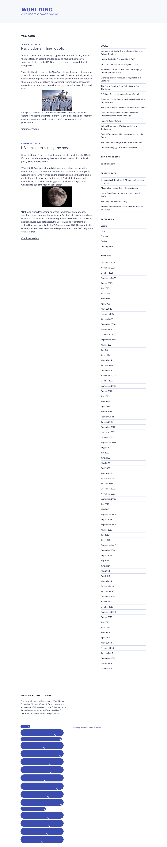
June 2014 (105, 566)
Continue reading (30, 129)
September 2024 (108, 339)
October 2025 (107, 273)
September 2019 (108, 514)
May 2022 (105, 463)
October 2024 (107, 334)
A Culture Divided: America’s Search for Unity (120, 94)
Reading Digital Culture (111, 121)
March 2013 (106, 643)
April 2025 (105, 304)
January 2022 (107, 483)
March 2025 (106, 309)
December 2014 (108, 550)
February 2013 (107, 648)
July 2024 (105, 350)
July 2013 (105, 622)
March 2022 (106, 473)
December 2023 (108, 370)
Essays (104, 226)
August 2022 (106, 447)
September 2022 (108, 442)
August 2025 (106, 283)
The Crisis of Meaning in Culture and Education (121, 142)
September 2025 (108, 278)
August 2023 (106, 391)
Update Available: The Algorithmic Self (118, 59)
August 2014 (106, 555)
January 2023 (107, 422)
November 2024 (108, 329)
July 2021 (105, 504)
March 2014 (106, 581)
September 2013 (108, 612)
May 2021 (105, 509)
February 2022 (107, 478)
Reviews (104, 241)
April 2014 (105, 576)
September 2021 (108, 499)
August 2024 (106, 345)
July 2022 (105, 453)
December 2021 (108, 489)
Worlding (37, 10)
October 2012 (107, 668)
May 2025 (105, 298)
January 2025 (107, 319)
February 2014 (107, 586)
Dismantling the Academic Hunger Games (119, 188)
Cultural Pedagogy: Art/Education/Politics (119, 147)
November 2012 (108, 663)
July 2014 (105, 560)
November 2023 (108, 375)
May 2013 (105, 632)
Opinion (104, 236)
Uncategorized (107, 246)
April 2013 (105, 637)
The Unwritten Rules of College (114, 201)
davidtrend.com (108, 164)
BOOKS (104, 46)
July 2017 (105, 535)
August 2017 (106, 530)
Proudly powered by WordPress (87, 727)
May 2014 (105, 571)
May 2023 (105, 401)
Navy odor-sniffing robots (42, 48)
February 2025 (107, 314)
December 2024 (108, 324)
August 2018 (106, 519)
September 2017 (108, 524)
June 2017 (105, 540)
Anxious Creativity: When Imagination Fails (119, 64)
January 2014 (107, 591)
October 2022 (107, 437)
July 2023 (105, 396)
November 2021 (108, 494)
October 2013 (107, 607)
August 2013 (106, 617)
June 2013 (105, 627)
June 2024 (105, 355)
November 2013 (108, 601)
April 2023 (105, 406)
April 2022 (105, 468)
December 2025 (108, 262)
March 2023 (106, 411)
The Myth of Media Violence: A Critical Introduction (123, 107)
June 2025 (105, 293)
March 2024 (106, 360)
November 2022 (108, 432)
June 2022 (105, 458)
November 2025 (108, 268)
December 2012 (108, 658)
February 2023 (107, 417)
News (103, 231)
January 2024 (107, 365)
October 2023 (107, 381)
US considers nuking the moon (46, 148)
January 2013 (107, 653)
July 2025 (105, 288)
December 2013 (108, 596)
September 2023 (108, 386)
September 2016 (108, 545)
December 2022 (108, 427)
